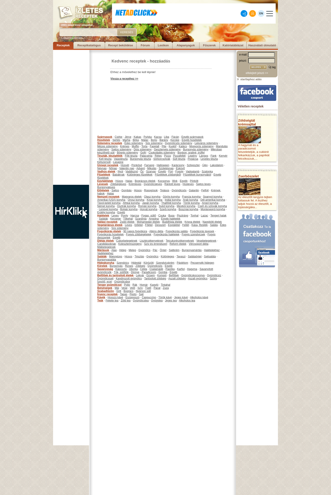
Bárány (163, 140)
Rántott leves (172, 184)
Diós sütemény (143, 149)
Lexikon (163, 45)
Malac (144, 140)
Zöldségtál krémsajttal (247, 122)
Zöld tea (125, 300)
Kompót (161, 275)
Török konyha (191, 203)
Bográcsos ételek (145, 181)
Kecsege (115, 218)
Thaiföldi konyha (171, 203)
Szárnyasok (104, 136)
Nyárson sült (143, 291)
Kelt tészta (105, 159)
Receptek (63, 45)
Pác (155, 250)
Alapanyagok (186, 45)
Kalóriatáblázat (233, 45)
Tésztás (139, 256)
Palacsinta (146, 155)
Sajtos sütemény (121, 149)
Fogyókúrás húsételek (110, 234)
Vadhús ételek (106, 171)
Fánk (213, 155)
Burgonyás (116, 266)
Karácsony (178, 165)
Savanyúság (105, 269)
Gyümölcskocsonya (193, 275)
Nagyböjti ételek (212, 221)
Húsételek (103, 140)
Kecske (174, 140)
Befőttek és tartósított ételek (115, 275)
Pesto (133, 294)
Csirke (118, 136)
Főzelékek (103, 174)
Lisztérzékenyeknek (151, 240)
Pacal (157, 288)
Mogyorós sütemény (201, 146)
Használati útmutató (262, 45)
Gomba (162, 272)
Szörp (213, 278)
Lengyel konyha (108, 209)
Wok (174, 181)
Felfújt (205, 190)
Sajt (141, 294)
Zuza (166, 288)
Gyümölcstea (141, 300)
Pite (164, 146)
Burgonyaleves (106, 187)
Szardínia (141, 218)
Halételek (103, 215)
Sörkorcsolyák (161, 159)
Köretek (102, 266)
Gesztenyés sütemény (167, 149)
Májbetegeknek (106, 247)
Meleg (132, 250)
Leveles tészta (209, 159)
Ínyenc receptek (107, 294)
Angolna (154, 218)
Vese (124, 288)
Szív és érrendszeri (155, 243)
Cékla (143, 269)
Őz (142, 171)
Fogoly (179, 171)
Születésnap (166, 168)
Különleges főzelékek (139, 174)
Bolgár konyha (129, 209)
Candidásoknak (106, 243)
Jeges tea (171, 300)
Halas (128, 181)
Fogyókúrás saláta (177, 231)
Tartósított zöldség (155, 278)
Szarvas (151, 171)
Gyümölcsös (179, 190)
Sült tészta (179, 159)
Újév (205, 165)
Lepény (192, 155)
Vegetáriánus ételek (110, 225)
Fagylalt (154, 146)
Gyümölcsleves (153, 184)
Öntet (163, 250)
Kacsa (157, 136)
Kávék (101, 297)
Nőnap (113, 168)
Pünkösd (137, 165)
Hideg (122, 250)
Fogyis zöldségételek (138, 234)
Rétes (158, 155)
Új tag (272, 67)
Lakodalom (216, 165)
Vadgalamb (192, 171)
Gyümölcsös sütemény (178, 143)
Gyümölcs (144, 250)
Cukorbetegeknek (126, 240)
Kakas (137, 136)
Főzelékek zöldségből (168, 174)
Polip (127, 284)
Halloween (163, 165)
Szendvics (123, 262)
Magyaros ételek (132, 196)
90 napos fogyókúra (135, 231)
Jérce (128, 136)
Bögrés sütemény (127, 152)
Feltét (185, 225)
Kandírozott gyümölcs (129, 278)
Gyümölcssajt (105, 278)
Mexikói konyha (186, 206)
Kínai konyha (154, 199)
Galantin (194, 190)
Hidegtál (136, 262)
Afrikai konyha (131, 203)
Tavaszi (181, 256)
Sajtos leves (203, 184)
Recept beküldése (120, 45)
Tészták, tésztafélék (110, 155)
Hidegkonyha (105, 262)
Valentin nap (126, 168)
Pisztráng (182, 215)
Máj (117, 288)
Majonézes (115, 256)
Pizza (167, 155)
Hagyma (192, 269)
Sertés (116, 140)
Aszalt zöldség (177, 278)
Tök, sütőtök (121, 272)
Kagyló (154, 284)
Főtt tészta (131, 155)
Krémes (124, 146)
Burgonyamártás (192, 250)
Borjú (154, 140)
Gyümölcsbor (122, 281)
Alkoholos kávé (199, 297)
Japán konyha (150, 203)
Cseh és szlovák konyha (212, 206)
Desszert (160, 225)
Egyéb (162, 171)
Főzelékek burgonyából (197, 174)
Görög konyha (171, 196)
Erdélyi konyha (106, 212)
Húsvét (125, 165)
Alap (114, 250)
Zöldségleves (118, 184)
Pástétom (182, 262)
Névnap (102, 168)
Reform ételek (178, 243)
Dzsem (150, 275)
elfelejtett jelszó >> (257, 73)
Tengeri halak (218, 215)
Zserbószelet (248, 176)
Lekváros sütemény (206, 143)
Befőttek (174, 275)
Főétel (148, 225)
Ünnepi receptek (107, 165)
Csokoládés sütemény (162, 152)
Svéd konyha (166, 206)
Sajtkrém (174, 250)
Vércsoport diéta (198, 243)
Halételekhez (211, 250)
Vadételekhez (105, 253)
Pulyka (148, 136)
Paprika (170, 269)
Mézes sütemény (107, 146)
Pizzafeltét (179, 155)
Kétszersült (104, 162)
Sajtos (115, 190)
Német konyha (106, 206)
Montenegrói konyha (213, 209)
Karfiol (181, 269)
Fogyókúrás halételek (166, 234)
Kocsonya (164, 181)
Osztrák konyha (126, 206)
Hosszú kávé (115, 297)
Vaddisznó (131, 171)
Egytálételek (105, 181)
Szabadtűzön (105, 291)
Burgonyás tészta (140, 159)
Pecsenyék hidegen (202, 262)
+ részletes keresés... (72, 37)
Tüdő (148, 288)
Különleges (167, 256)
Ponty (124, 215)
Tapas (123, 294)
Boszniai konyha (188, 209)
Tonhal (194, 215)
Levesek (102, 184)
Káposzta (121, 269)
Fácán (175, 136)
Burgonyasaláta (106, 259)
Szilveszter (193, 165)
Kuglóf (172, 146)
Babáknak (119, 174)
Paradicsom (149, 272)
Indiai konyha (173, 199)
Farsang (149, 165)
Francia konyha (191, 196)
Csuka (162, 215)
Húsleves (188, 184)
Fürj (170, 171)
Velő (132, 288)
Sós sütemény (154, 143)
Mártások (103, 250)
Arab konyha (190, 199)
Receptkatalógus (89, 45)
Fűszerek (209, 45)
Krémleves (135, 184)
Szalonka (207, 171)
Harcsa (134, 215)
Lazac (204, 215)
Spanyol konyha (212, 196)
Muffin (135, 146)
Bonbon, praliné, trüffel (191, 152)
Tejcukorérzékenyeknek (180, 240)
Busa (171, 215)
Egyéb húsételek (192, 140)
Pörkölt (194, 181)
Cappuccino (149, 297)
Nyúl (120, 171)
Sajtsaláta (210, 256)
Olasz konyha (152, 196)
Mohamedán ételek (148, 221)
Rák (134, 284)
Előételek (103, 190)
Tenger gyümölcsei (109, 284)
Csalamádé (156, 269)
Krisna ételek (192, 221)
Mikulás (151, 168)
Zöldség (140, 266)
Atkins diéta (156, 231)
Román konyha (147, 206)
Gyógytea (157, 300)
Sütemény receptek (109, 143)
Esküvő (180, 168)
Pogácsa (193, 159)
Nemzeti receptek (108, 196)
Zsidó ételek (127, 221)
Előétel (138, 225)
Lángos (203, 155)
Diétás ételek (105, 240)
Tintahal (165, 284)
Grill (118, 291)
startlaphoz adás (249, 79)
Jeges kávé (181, 297)
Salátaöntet (195, 256)
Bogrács (128, 291)
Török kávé (165, 297)
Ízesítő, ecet (104, 281)
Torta (144, 146)
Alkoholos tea (187, 300)
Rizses (129, 266)
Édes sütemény (133, 143)
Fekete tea (112, 300)
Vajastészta (121, 159)
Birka (136, 140)
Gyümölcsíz (214, 275)
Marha (126, 140)
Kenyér (223, 155)
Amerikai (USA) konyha (111, 199)
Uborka (133, 269)
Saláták (103, 218)
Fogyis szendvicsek (193, 234)
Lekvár (140, 275)
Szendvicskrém (165, 262)
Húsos (119, 181)
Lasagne (118, 162)
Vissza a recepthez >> (124, 78)
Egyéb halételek (170, 218)
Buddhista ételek (172, 221)
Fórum (145, 45)
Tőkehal (128, 218)
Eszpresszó (132, 297)
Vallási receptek (107, 221)
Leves (115, 215)
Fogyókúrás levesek (202, 231)
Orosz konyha (136, 199)
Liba (166, 136)
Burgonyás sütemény (195, 149)
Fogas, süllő (148, 215)
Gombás (126, 190)
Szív (140, 288)
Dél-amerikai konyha (212, 199)
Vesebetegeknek (206, 240)
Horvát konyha (148, 209)
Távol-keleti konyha (109, 203)
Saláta (214, 225)
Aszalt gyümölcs (198, 278)
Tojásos (164, 190)
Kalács (183, 146)
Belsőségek (104, 288)
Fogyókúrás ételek (109, 231)
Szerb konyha (168, 209)
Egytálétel (174, 225)
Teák (100, 300)
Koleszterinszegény (130, 243)
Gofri (143, 152)
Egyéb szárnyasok (192, 136)
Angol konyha (210, 203)
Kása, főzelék (199, 225)
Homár (144, 284)
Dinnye (135, 272)
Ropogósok (151, 190)
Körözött (149, 262)
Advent (140, 168)
